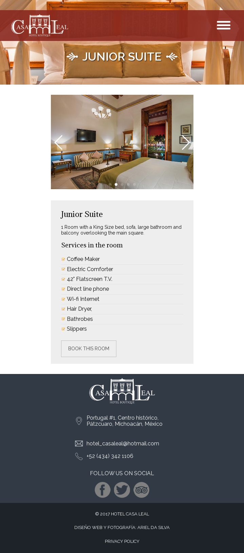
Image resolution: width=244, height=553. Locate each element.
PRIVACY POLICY (122, 541)
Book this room (88, 348)
